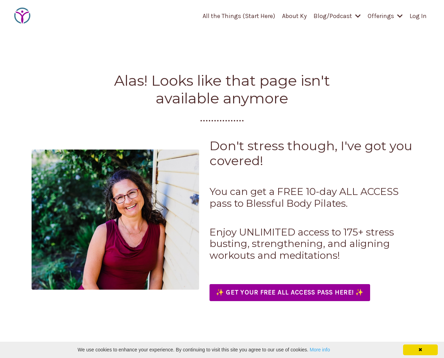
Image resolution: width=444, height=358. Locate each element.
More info (320, 349)
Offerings (385, 16)
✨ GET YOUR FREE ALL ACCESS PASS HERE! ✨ (290, 292)
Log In (418, 16)
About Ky (294, 16)
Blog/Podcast (337, 16)
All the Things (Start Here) (239, 16)
